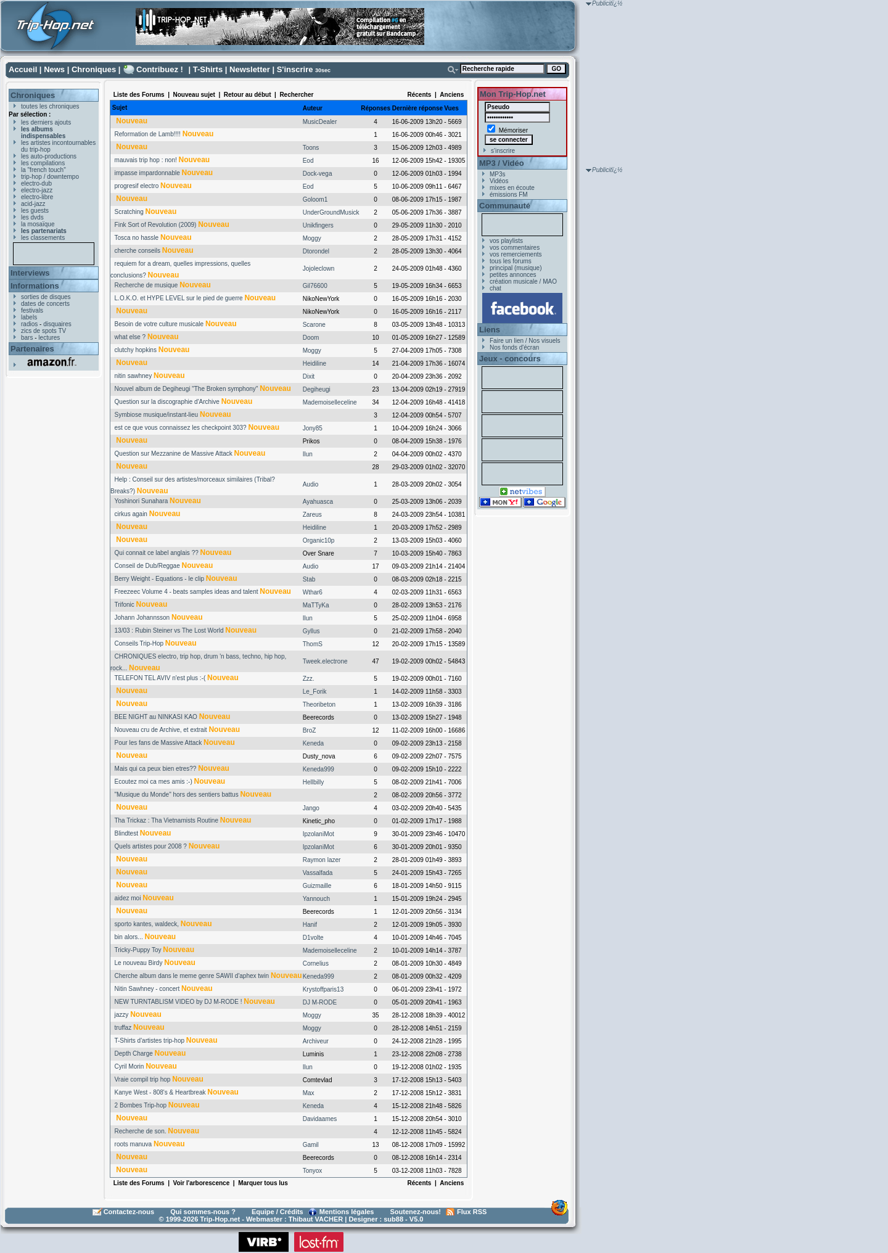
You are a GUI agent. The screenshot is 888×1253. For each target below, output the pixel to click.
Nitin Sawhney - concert (147, 988)
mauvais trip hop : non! (146, 160)
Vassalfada (318, 872)
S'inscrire (295, 69)
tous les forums (511, 261)
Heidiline (314, 363)
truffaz (123, 1027)
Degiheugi (317, 389)
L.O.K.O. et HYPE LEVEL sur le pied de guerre (179, 298)
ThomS (313, 644)
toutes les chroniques (50, 106)
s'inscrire (503, 150)
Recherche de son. (140, 1131)
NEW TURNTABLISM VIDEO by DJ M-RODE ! (178, 1001)
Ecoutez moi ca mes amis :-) (153, 781)
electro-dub (36, 183)
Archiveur (316, 1041)
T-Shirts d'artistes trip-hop (149, 1040)
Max (308, 1093)
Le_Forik (315, 691)
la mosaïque (37, 224)
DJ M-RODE (320, 1002)
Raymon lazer (322, 860)
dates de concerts (45, 303)
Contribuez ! (159, 69)
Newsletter (249, 69)
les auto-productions (48, 156)
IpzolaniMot (318, 834)
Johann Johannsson (142, 617)
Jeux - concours (510, 358)
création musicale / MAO (523, 281)
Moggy (312, 238)
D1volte (313, 937)
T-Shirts (208, 69)
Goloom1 (315, 199)
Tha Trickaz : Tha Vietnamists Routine (166, 820)
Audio (311, 484)
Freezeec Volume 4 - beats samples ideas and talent (186, 591)
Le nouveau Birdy (139, 962)
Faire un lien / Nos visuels (525, 340)
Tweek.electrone (325, 661)
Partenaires (32, 348)
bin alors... (129, 937)
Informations (34, 285)
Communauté (504, 205)
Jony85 (313, 428)
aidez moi (128, 898)
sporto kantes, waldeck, (147, 924)
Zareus (312, 514)
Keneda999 (318, 769)
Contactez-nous (129, 1211)
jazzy (122, 1014)
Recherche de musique (146, 285)
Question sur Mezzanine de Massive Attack (173, 453)
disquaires (57, 324)
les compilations (43, 163)
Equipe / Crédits (277, 1211)
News (54, 69)
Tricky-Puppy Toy (137, 950)
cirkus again (131, 514)
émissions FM (509, 194)
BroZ (309, 730)
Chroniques (94, 69)
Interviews (30, 272)
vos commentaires (515, 247)
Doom (311, 337)
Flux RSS (472, 1211)
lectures (49, 337)
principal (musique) (515, 268)
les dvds (32, 217)
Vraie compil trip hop (143, 1079)
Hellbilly (313, 782)
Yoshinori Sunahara (141, 501)
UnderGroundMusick (331, 212)
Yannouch (316, 898)
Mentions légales (346, 1211)
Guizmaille (317, 885)
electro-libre (37, 197)
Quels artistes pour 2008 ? (151, 846)
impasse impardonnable (147, 173)
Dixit (308, 376)
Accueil (23, 69)
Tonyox (313, 1170)
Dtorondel (316, 251)
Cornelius (316, 963)
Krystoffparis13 (323, 989)
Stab (309, 579)
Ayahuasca (318, 501)
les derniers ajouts (46, 122)
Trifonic (124, 604)
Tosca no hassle (136, 237)
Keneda (313, 743)
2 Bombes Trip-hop (141, 1105)
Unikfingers (318, 225)
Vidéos (499, 181)
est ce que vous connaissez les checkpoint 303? (181, 427)
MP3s (498, 174)
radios (29, 324)
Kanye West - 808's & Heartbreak (160, 1092)
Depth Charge (134, 1053)
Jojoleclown (319, 268)
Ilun (308, 454)
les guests (35, 210)
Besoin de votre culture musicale (159, 324)
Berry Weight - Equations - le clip (159, 578)
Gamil (311, 1144)
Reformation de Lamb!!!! (148, 134)
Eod (308, 160)
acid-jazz (33, 203)
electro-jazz (36, 190)
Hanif (310, 924)
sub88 (393, 1219)
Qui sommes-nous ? (203, 1211)
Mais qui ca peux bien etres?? (156, 768)
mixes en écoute (512, 187)
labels (29, 317)
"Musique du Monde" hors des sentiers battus (177, 794)
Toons (311, 147)
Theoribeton (319, 704)
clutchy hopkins (136, 350)
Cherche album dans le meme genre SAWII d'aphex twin (192, 975)
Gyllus (311, 631)
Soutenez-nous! (416, 1211)
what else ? (130, 337)
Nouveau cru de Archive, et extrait (161, 729)
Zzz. (308, 678)
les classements (43, 237)
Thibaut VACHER (316, 1219)
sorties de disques (46, 297)
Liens (489, 329)
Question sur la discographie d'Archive (167, 401)
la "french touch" (43, 169)
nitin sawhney (133, 375)
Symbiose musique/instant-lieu (157, 414)
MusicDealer (320, 121)
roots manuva (133, 1144)
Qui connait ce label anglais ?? (157, 552)
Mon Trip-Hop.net (513, 94)
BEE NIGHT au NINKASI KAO (156, 716)
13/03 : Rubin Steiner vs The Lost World (169, 630)
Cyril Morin (129, 1066)
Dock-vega (317, 173)
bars (27, 337)
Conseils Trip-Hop (139, 643)
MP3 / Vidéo (501, 163)
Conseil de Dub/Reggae (147, 565)
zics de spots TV (43, 330)
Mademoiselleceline (330, 402)
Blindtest (126, 833)
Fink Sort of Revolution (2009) (156, 224)
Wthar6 (313, 592)
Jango (311, 808)
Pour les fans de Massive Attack (158, 742)
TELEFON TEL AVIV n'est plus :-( (159, 678)
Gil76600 (315, 285)
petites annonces (513, 274)
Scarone (314, 324)
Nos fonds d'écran (514, 347)
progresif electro (137, 186)
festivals (32, 310)
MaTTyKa (316, 605)
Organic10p (319, 540)
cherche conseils (137, 250)
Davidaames (320, 1118)
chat (495, 288)
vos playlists (506, 240)
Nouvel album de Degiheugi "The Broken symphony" (186, 388)
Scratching (129, 211)
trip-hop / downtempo (50, 176)
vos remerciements (515, 254)
